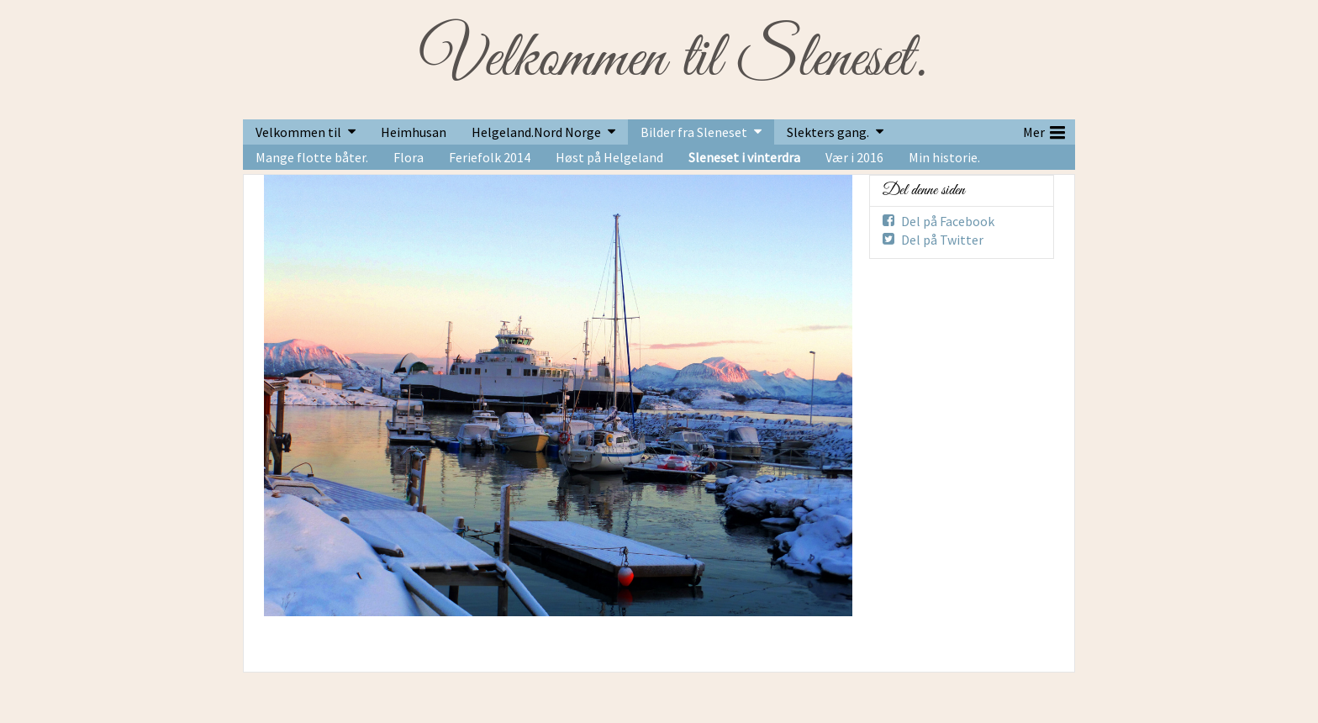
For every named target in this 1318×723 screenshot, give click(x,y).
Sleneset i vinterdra (744, 157)
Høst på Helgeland (609, 157)
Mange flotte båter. (312, 157)
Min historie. (944, 157)
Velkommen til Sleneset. (672, 59)
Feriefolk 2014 (489, 157)
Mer (1044, 130)
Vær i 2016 (854, 157)
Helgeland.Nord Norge (536, 132)
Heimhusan (413, 132)
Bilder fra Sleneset (694, 132)
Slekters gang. (828, 132)
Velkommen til (298, 132)
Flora (408, 157)
